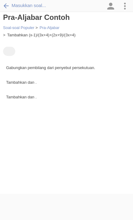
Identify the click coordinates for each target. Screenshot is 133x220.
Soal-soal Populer (18, 27)
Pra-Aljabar (49, 27)
